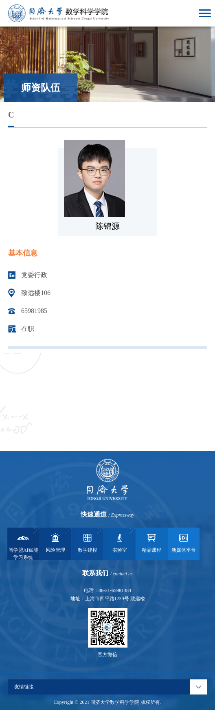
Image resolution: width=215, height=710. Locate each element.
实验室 (119, 542)
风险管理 (55, 542)
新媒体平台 (183, 542)
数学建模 (87, 542)
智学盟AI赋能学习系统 (23, 546)
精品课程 (151, 542)
